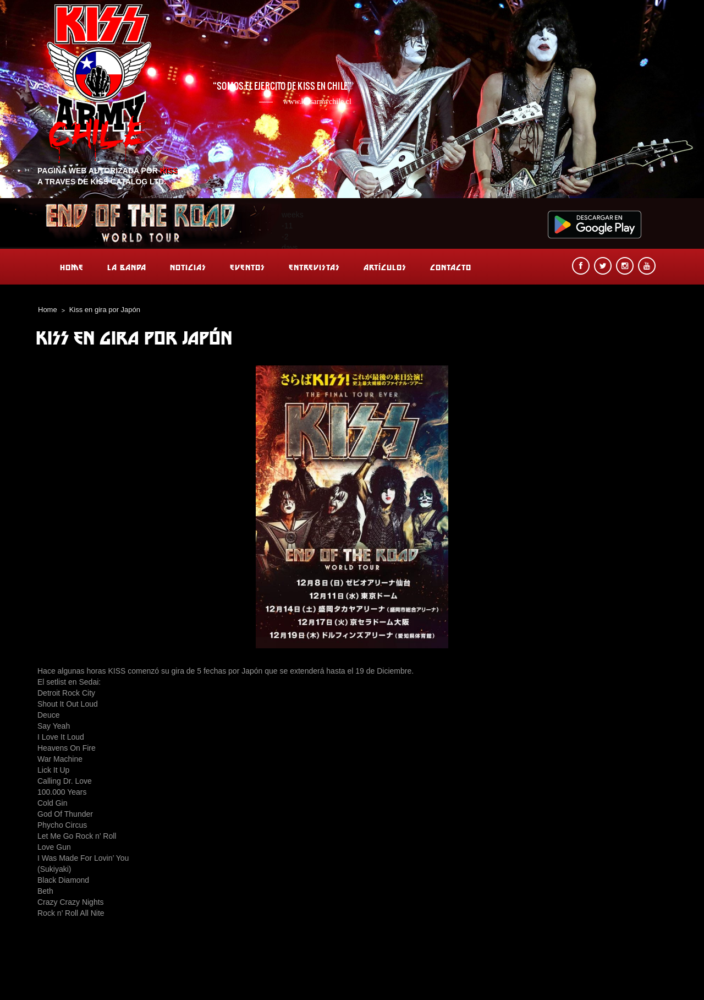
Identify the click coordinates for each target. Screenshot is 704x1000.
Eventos (247, 267)
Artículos (385, 267)
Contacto (450, 267)
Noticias (188, 267)
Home (72, 267)
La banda (126, 267)
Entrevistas (314, 267)
